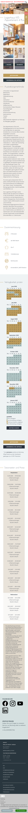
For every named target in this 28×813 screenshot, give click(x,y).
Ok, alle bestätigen (21, 810)
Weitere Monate (14, 428)
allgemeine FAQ (9, 730)
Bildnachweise (6, 776)
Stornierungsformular (8, 770)
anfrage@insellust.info (8, 750)
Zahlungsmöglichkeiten (9, 787)
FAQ (4, 765)
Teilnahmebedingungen (8, 789)
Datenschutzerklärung (8, 772)
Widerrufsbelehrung (8, 774)
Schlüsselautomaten (8, 785)
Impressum (5, 779)
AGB (4, 767)
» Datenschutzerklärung (14, 808)
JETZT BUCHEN (14, 75)
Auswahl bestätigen (7, 810)
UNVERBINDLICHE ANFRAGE (14, 80)
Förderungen (6, 792)
